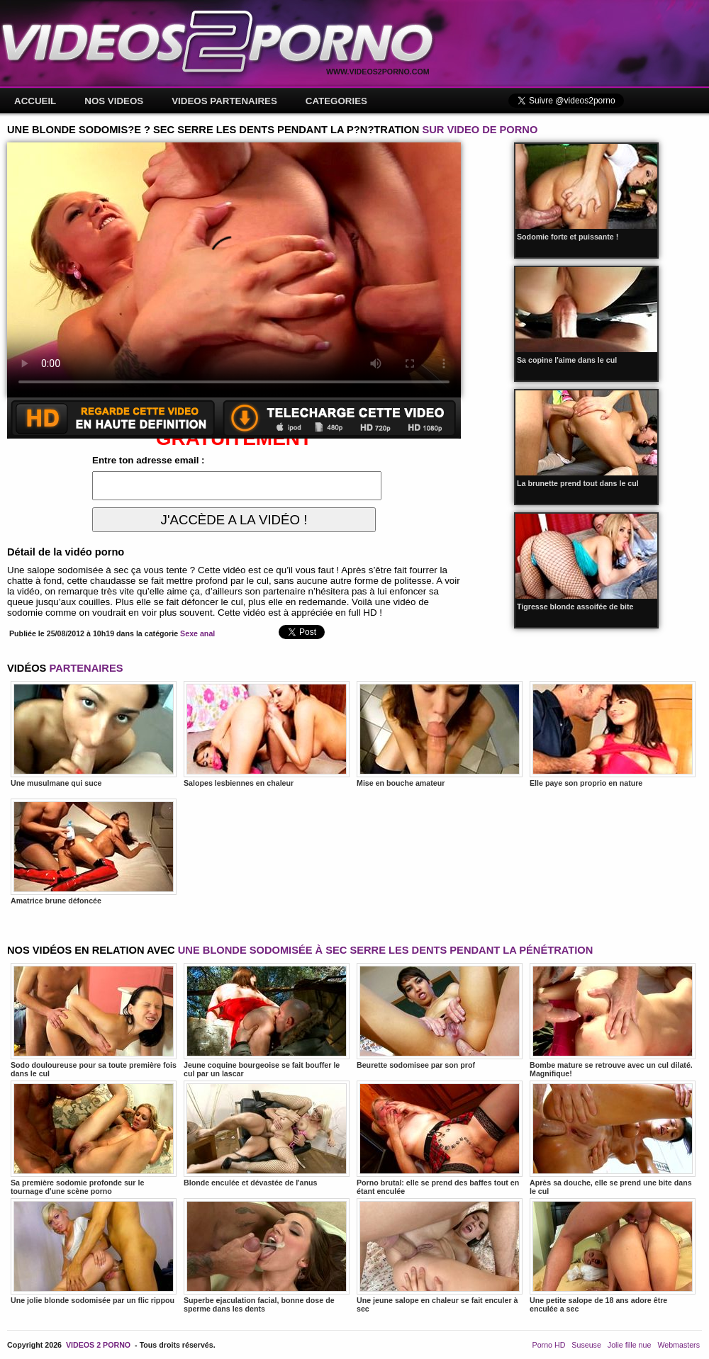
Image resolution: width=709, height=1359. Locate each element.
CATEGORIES (336, 101)
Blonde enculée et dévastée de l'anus (267, 1134)
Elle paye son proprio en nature (613, 734)
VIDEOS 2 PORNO (98, 1345)
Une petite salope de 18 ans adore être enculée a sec (613, 1255)
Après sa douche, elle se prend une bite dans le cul (613, 1138)
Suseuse (586, 1345)
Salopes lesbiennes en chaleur (267, 734)
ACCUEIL (35, 101)
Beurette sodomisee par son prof (440, 1016)
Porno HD (549, 1345)
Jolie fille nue (630, 1345)
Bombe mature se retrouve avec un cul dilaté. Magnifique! (613, 1020)
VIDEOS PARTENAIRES (224, 101)
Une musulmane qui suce (94, 734)
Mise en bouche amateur (440, 734)
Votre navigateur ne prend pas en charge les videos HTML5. (234, 269)
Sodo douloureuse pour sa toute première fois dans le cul (94, 1020)
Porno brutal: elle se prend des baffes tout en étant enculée (440, 1138)
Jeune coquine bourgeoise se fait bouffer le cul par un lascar (267, 1020)
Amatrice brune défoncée (94, 852)
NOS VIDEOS (113, 101)
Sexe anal (197, 633)
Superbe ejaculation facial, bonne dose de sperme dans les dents (267, 1255)
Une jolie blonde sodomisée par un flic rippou (94, 1251)
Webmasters (678, 1345)
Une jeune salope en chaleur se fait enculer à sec (440, 1255)
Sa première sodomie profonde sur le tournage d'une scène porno (94, 1138)
